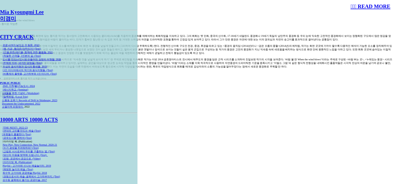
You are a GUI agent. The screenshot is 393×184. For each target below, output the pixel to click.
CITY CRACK (17, 37)
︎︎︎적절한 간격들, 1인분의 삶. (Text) (22, 55)
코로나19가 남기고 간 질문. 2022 (21, 45)
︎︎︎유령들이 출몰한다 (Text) (16, 134)
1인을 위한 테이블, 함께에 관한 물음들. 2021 (28, 52)
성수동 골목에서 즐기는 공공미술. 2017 (25, 180)
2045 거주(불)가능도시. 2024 (19, 86)
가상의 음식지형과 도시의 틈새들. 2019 (25, 66)
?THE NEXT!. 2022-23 (15, 127)
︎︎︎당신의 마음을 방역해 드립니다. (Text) (25, 155)
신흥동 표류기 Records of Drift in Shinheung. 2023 (29, 100)
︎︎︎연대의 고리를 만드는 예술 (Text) (22, 130)
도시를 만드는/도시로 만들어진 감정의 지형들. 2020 (32, 59)
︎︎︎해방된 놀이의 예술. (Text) (18, 169)
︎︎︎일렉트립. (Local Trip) (15, 96)
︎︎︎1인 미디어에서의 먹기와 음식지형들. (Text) (28, 70)
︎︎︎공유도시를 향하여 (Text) (17, 137)
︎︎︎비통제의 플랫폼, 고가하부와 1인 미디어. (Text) (30, 73)
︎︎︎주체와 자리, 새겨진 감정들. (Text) (22, 63)
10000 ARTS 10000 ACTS (29, 119)
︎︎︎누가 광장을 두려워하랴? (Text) (21, 147)
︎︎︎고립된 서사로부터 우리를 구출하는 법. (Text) (29, 151)
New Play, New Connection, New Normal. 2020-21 (30, 144)
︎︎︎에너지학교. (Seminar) (15, 89)
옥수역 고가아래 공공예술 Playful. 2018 (25, 172)
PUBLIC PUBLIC (10, 83)
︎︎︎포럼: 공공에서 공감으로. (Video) (22, 158)
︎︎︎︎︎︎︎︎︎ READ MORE (370, 6)
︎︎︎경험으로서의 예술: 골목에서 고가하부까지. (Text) (31, 176)
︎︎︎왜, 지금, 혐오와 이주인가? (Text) (22, 48)
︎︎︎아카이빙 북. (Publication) (17, 162)
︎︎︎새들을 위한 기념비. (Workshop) (21, 93)
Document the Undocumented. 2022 (21, 103)
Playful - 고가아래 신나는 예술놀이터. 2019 (27, 165)
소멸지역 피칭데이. (13, 106)
